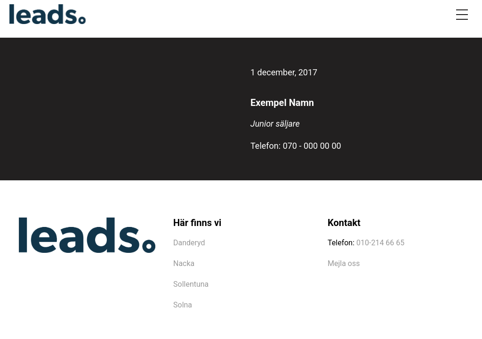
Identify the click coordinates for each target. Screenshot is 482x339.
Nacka (183, 263)
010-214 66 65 (380, 242)
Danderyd (189, 242)
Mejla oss (344, 263)
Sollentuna (191, 284)
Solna (182, 304)
